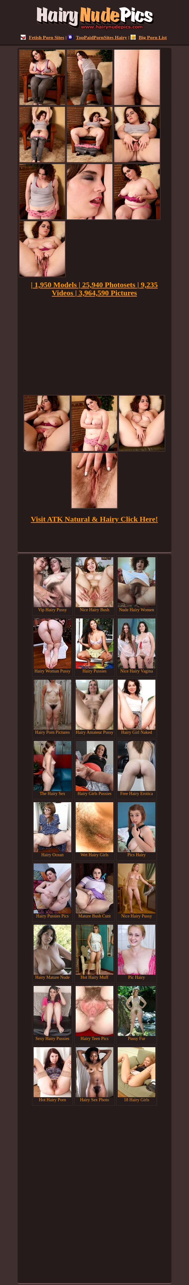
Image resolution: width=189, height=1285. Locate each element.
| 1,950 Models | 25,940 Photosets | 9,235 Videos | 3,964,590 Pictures (94, 289)
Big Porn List (149, 37)
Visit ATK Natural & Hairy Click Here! (94, 519)
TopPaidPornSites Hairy (97, 37)
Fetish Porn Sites (42, 37)
